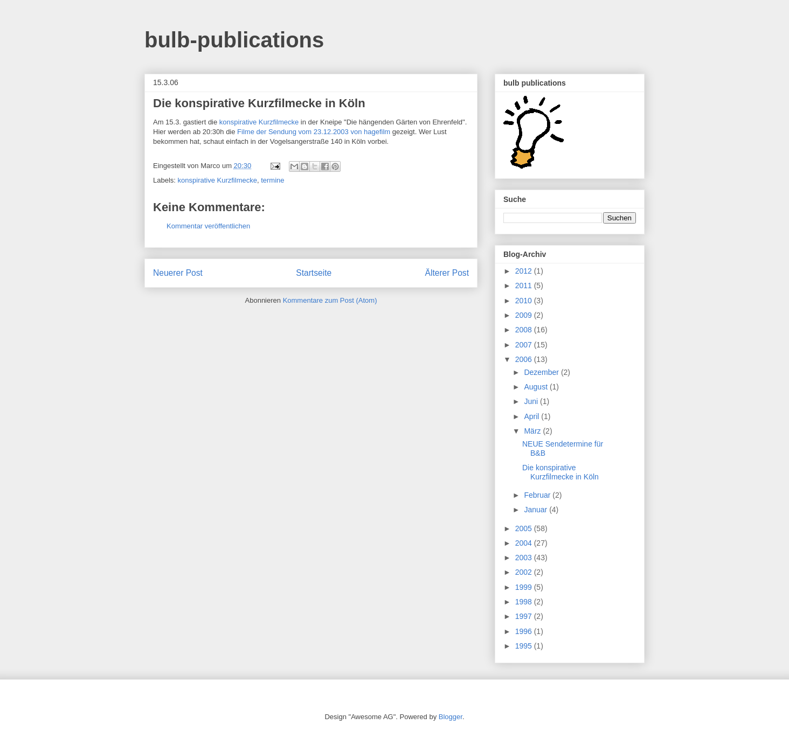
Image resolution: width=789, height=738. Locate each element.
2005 (524, 528)
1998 (524, 601)
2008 (524, 329)
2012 (524, 271)
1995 (524, 646)
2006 (524, 359)
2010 (524, 300)
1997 (524, 616)
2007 (524, 344)
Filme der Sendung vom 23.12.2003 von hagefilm (313, 132)
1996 (524, 631)
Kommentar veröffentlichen (208, 226)
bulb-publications (234, 40)
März (533, 431)
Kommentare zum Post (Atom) (330, 300)
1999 (524, 587)
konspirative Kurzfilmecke (259, 122)
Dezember (542, 372)
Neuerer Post (178, 272)
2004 (524, 543)
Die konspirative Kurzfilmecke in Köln (560, 472)
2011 (524, 285)
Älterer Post (447, 272)
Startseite (313, 272)
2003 (524, 557)
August (536, 386)
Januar (536, 509)
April (532, 416)
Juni (532, 401)
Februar (538, 495)
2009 (524, 315)
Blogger (450, 717)
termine (272, 180)
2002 (524, 572)
